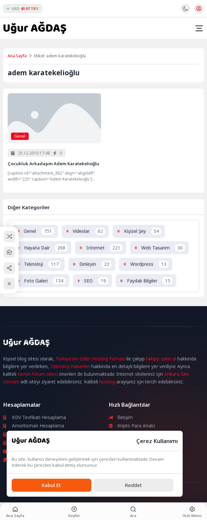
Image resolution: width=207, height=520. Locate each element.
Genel (19, 136)
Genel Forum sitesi (38, 374)
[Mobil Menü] (199, 28)
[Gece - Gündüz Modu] (185, 12)
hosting (107, 382)
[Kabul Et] (51, 485)
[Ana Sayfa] (9, 252)
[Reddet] (133, 485)
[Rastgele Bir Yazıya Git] (9, 236)
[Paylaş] (9, 268)
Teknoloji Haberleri (70, 366)
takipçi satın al (161, 359)
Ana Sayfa (17, 56)
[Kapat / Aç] (9, 283)
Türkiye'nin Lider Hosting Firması (90, 359)
